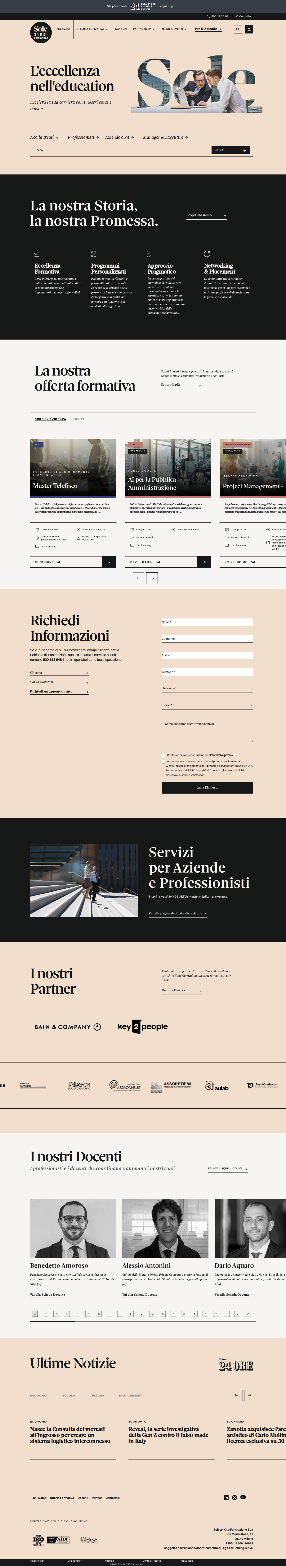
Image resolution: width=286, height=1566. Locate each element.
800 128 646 (219, 16)
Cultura (97, 1395)
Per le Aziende (208, 29)
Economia (39, 1395)
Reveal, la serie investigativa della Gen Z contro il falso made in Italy (168, 1436)
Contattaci (246, 16)
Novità (79, 419)
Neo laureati (44, 137)
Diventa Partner (182, 991)
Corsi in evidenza (50, 419)
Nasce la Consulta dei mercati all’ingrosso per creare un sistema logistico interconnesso (70, 1436)
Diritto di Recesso (152, 1560)
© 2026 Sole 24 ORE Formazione (126, 1564)
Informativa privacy (221, 755)
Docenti (121, 29)
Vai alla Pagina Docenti (228, 1169)
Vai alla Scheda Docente (47, 1294)
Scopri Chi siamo (206, 215)
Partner (97, 1498)
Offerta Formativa (62, 1498)
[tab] (52, 419)
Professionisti (84, 137)
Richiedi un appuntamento (59, 692)
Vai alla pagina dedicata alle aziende (178, 914)
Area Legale (187, 1560)
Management (130, 1395)
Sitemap (109, 1560)
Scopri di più (169, 6)
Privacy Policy (37, 1560)
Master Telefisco (55, 486)
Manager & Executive (166, 137)
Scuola (68, 1395)
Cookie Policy (75, 1560)
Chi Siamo (63, 29)
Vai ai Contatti (59, 682)
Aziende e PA (120, 137)
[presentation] (138, 578)
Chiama (59, 673)
